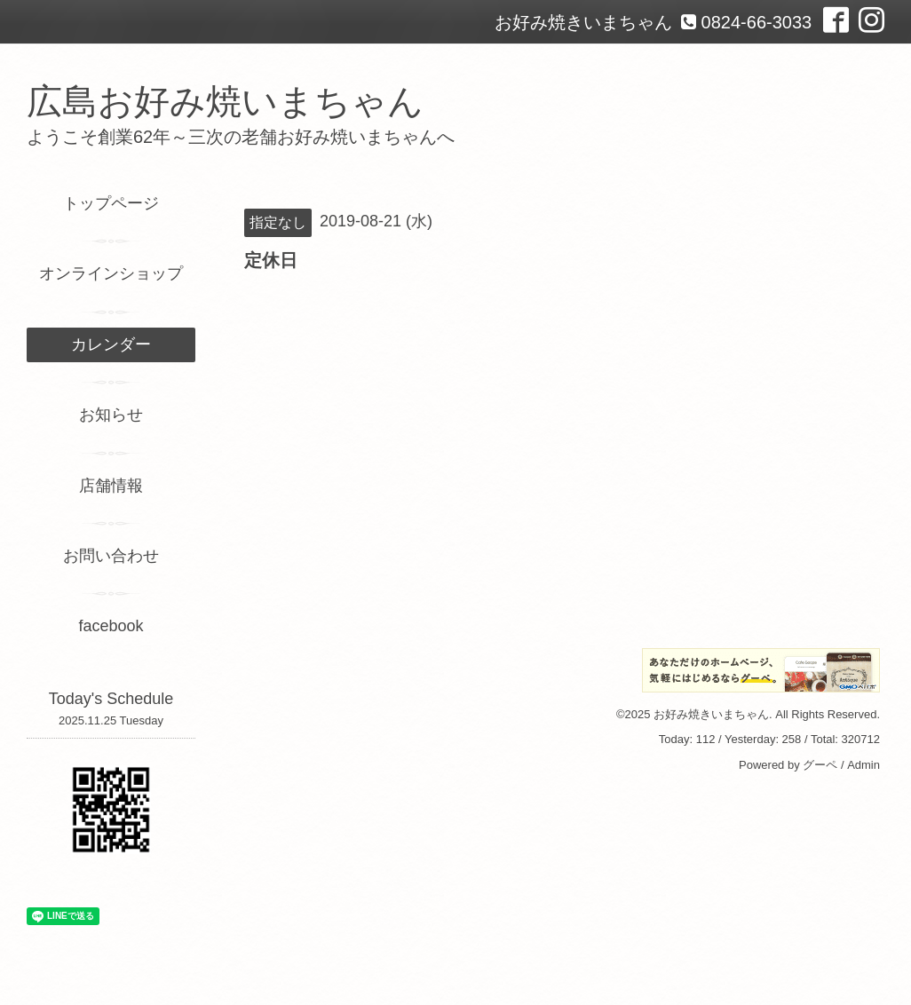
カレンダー (111, 344)
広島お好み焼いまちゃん (225, 101)
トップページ (111, 203)
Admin (863, 765)
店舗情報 (111, 486)
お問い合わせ (111, 556)
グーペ (820, 765)
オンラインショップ (111, 273)
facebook (110, 626)
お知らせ (111, 414)
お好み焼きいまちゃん (711, 714)
